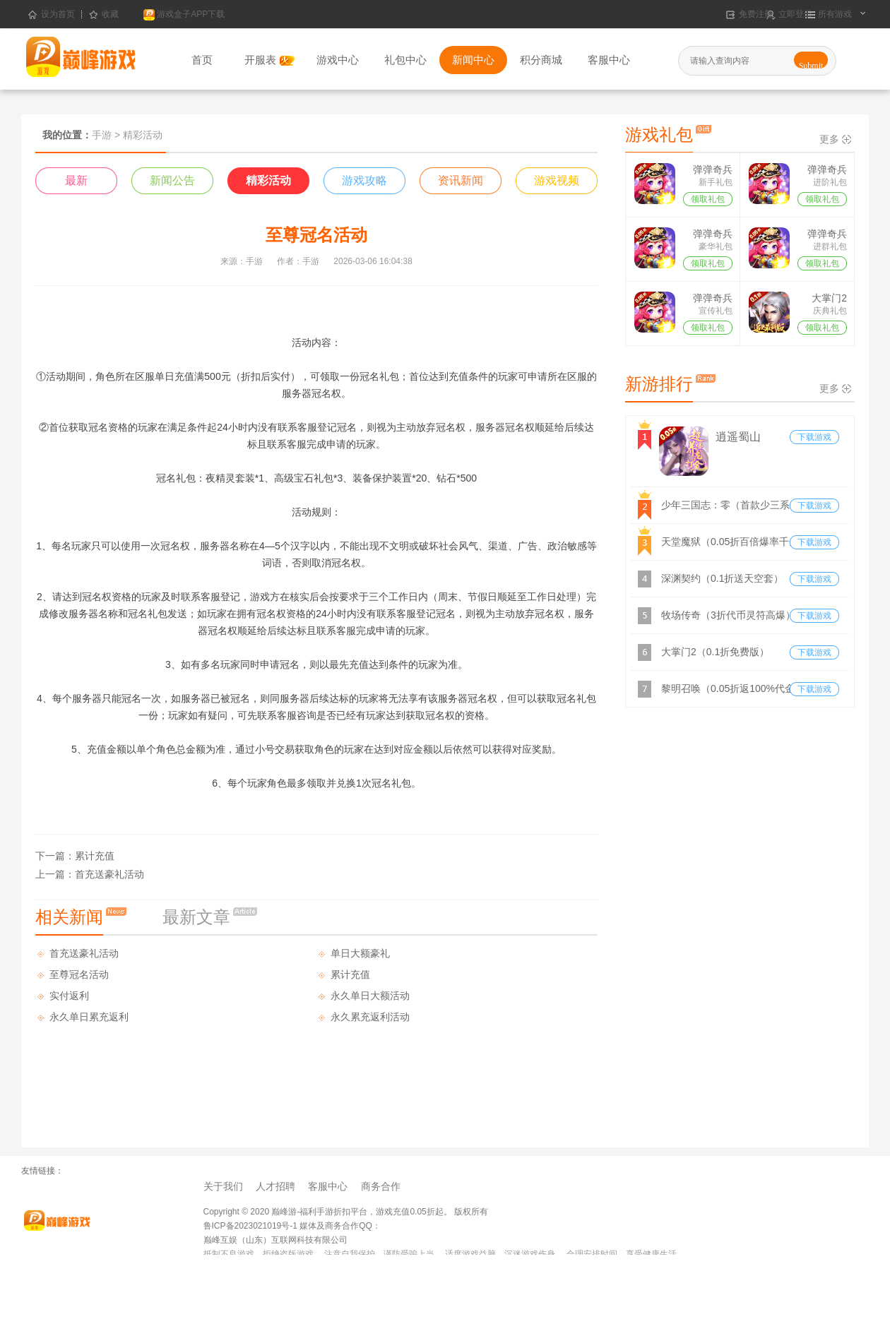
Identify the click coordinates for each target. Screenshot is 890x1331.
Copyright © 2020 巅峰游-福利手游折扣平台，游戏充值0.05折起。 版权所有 (346, 1212)
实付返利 (69, 995)
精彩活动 (268, 180)
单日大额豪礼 (360, 953)
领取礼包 (708, 199)
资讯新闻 (460, 180)
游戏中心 (337, 60)
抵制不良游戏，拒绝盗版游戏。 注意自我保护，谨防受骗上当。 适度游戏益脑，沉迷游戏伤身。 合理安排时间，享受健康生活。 (444, 1254)
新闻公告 (172, 180)
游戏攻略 (364, 180)
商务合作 (380, 1186)
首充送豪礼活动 (109, 874)
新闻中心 (473, 60)
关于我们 (223, 1186)
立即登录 (794, 14)
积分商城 (541, 60)
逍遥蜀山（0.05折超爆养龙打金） (749, 438)
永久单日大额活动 (370, 995)
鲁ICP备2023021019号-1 (250, 1226)
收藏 (104, 14)
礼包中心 (405, 60)
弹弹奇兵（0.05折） (708, 170)
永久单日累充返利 (89, 1016)
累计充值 (94, 855)
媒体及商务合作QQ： (339, 1226)
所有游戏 (834, 14)
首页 (202, 60)
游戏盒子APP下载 (184, 14)
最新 (76, 180)
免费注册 (755, 14)
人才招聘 (275, 1186)
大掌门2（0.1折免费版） (820, 299)
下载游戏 (814, 437)
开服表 (269, 60)
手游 (102, 135)
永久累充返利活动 (370, 1016)
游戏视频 (556, 180)
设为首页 (51, 14)
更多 (829, 139)
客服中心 (609, 60)
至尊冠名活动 (79, 974)
